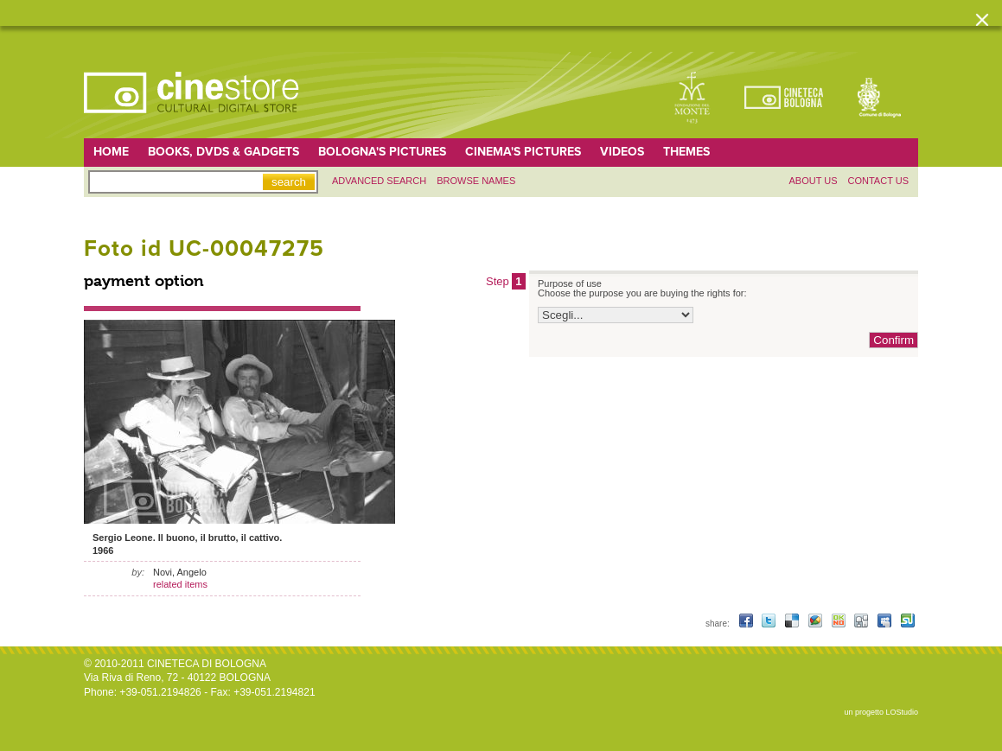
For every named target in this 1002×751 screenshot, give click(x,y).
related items (180, 584)
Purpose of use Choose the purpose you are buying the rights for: (642, 288)
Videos (622, 151)
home (111, 151)
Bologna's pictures (382, 151)
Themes (686, 151)
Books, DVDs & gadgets (223, 151)
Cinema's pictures (523, 151)
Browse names (476, 180)
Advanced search (379, 180)
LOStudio (901, 712)
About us (812, 180)
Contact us (878, 180)
